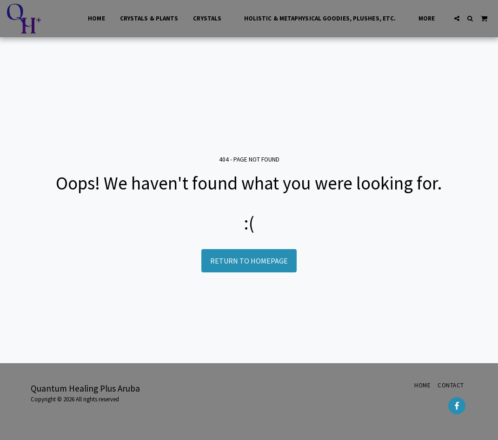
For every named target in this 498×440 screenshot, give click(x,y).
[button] (457, 18)
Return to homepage (249, 260)
